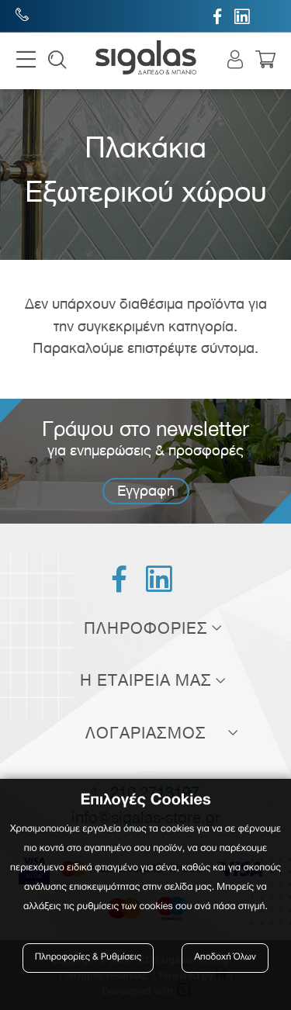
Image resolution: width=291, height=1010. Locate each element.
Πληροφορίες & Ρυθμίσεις (88, 957)
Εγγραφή (146, 491)
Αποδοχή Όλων (225, 957)
